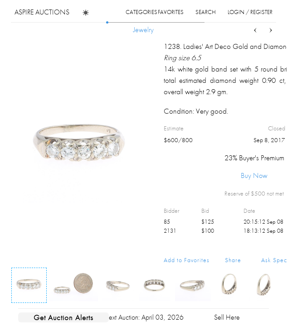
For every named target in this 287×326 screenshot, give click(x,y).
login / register (250, 12)
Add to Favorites (186, 260)
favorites (171, 12)
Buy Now (254, 175)
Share (233, 260)
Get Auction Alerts (63, 317)
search (205, 12)
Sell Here (227, 317)
